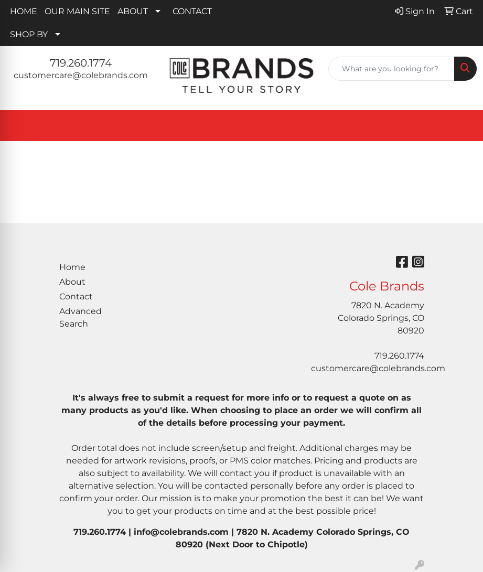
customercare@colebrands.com (81, 75)
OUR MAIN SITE (77, 11)
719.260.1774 (81, 63)
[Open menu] (462, 125)
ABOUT (132, 11)
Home (72, 267)
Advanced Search (80, 317)
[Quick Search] (391, 69)
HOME (23, 11)
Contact (76, 296)
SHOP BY (29, 34)
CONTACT (192, 11)
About (72, 282)
